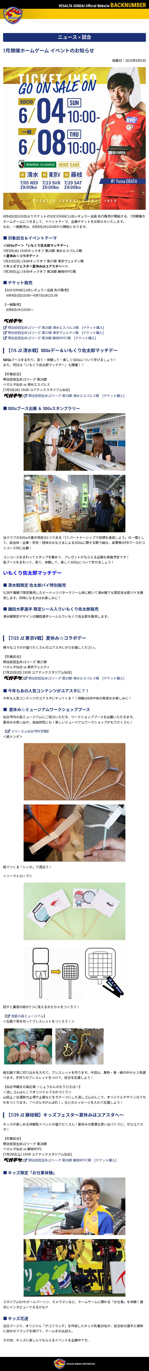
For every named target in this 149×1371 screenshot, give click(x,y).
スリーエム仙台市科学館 (26, 731)
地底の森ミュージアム (25, 1015)
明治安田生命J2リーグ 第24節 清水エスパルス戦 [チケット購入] (53, 327)
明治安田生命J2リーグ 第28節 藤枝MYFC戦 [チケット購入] (49, 337)
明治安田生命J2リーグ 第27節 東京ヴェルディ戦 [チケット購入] (53, 332)
